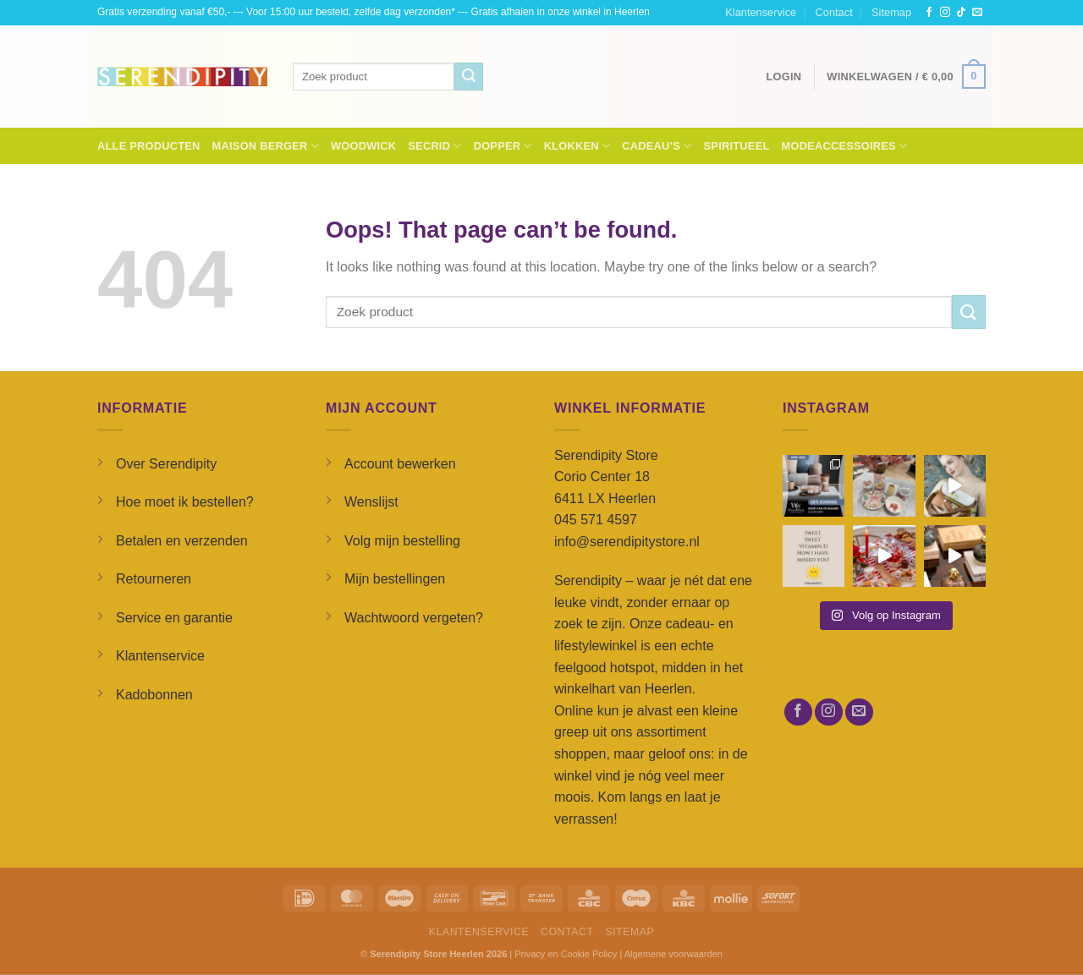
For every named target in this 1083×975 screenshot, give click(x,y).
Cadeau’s (656, 146)
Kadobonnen (154, 694)
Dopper (503, 146)
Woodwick (363, 146)
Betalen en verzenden (182, 541)
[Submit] (468, 77)
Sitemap (891, 12)
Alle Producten (149, 146)
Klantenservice (760, 12)
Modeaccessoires (845, 146)
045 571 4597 (595, 519)
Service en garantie (174, 618)
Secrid (434, 146)
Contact (834, 12)
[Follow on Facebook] (929, 13)
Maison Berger (265, 146)
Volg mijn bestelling (402, 541)
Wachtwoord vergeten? (413, 618)
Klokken (577, 146)
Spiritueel (737, 146)
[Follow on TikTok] (961, 13)
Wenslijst (371, 502)
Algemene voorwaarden (673, 954)
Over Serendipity (166, 464)
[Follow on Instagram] (945, 13)
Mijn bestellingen (394, 579)
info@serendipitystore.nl (627, 541)
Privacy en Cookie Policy (565, 954)
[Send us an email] (977, 13)
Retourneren (153, 579)
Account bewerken (400, 464)
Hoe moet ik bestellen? (185, 502)
